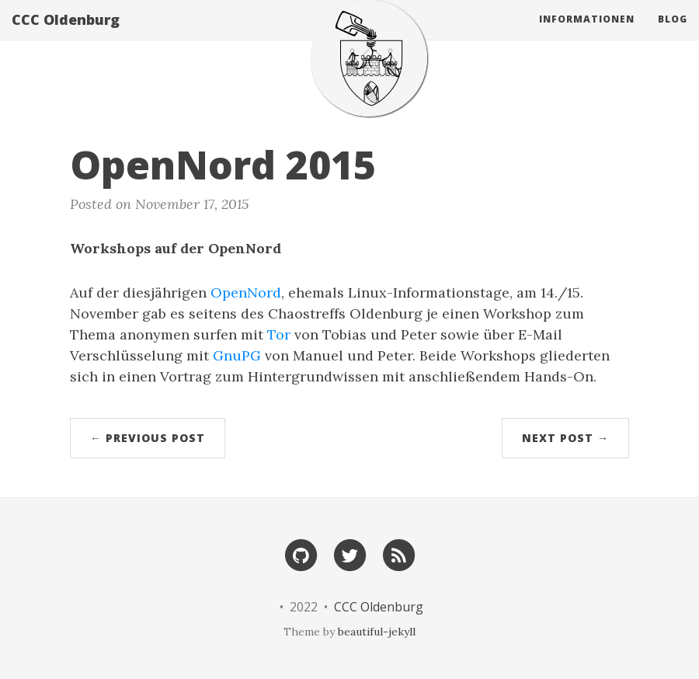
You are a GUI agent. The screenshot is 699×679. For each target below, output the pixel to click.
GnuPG (237, 355)
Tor (278, 334)
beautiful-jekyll (377, 632)
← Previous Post (147, 437)
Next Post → (565, 437)
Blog (672, 34)
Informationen (587, 34)
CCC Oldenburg (66, 35)
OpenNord (245, 292)
